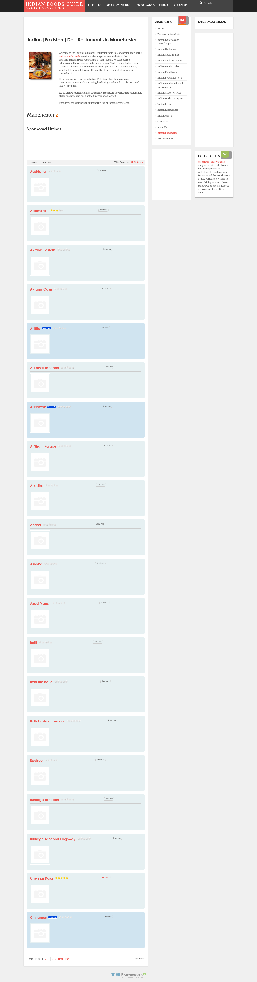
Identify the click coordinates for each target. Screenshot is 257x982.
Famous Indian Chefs (168, 34)
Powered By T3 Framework (128, 975)
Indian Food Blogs (167, 72)
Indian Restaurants (167, 110)
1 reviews (106, 877)
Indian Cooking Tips (168, 54)
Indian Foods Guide (70, 56)
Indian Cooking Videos (169, 60)
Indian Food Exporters (169, 77)
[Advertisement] (85, 25)
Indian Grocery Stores (169, 92)
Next (60, 959)
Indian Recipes (165, 104)
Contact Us (163, 121)
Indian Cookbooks (167, 49)
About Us (162, 127)
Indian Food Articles (168, 66)
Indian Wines (164, 115)
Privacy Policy (165, 138)
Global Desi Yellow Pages (211, 161)
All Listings (137, 162)
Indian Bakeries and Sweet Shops (168, 42)
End (67, 959)
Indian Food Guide (167, 133)
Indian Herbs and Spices (170, 98)
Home (160, 28)
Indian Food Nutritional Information (170, 85)
